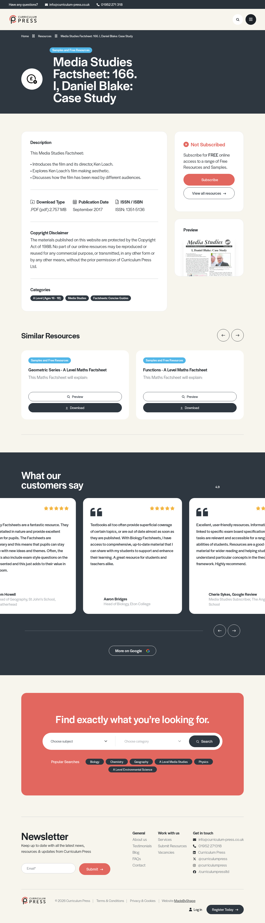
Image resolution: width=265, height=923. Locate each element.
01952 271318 (210, 845)
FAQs (136, 858)
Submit (94, 869)
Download (75, 407)
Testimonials (142, 845)
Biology (94, 762)
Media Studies (77, 298)
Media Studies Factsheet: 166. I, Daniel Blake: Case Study (97, 36)
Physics (203, 762)
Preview (75, 396)
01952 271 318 (112, 4)
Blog (135, 852)
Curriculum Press (211, 852)
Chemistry (116, 762)
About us (139, 839)
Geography (141, 762)
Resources (44, 36)
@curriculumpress (213, 858)
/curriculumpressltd (214, 871)
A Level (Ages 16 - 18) (47, 298)
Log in (195, 909)
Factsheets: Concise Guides (110, 298)
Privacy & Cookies (143, 900)
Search (204, 741)
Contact (138, 865)
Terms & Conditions (110, 900)
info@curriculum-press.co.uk (69, 4)
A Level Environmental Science (132, 769)
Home (25, 36)
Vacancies (166, 852)
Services (165, 839)
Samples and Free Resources (71, 50)
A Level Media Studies (173, 762)
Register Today (225, 909)
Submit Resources (172, 845)
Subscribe (209, 179)
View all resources (209, 193)
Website (178, 900)
